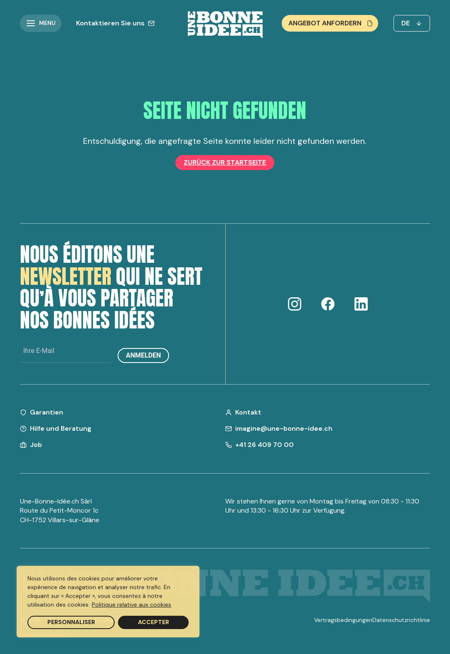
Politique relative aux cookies (131, 604)
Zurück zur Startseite (225, 162)
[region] (108, 601)
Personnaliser (71, 622)
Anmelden (143, 355)
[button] (40, 23)
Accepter (153, 622)
